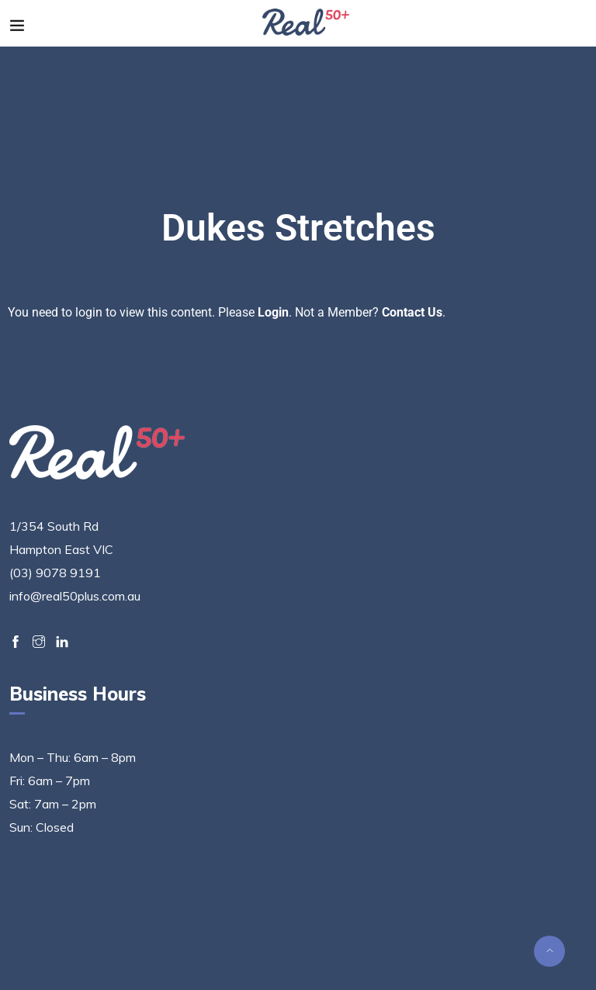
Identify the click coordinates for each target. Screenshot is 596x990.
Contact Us (412, 312)
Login (273, 312)
